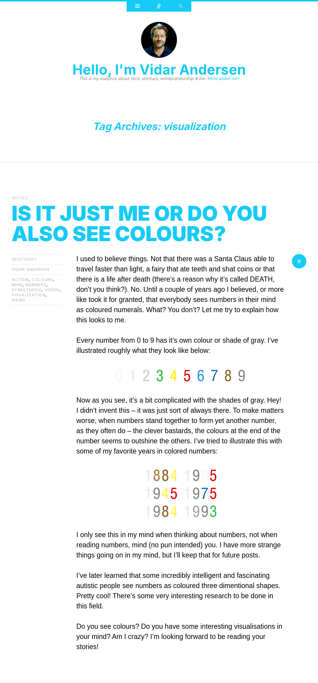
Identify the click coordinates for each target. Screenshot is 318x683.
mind (17, 284)
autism (20, 279)
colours (42, 279)
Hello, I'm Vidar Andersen (159, 69)
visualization (29, 294)
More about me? (223, 78)
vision (52, 289)
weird (19, 299)
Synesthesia (27, 289)
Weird (20, 197)
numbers (36, 284)
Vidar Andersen (30, 269)
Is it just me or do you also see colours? (139, 223)
